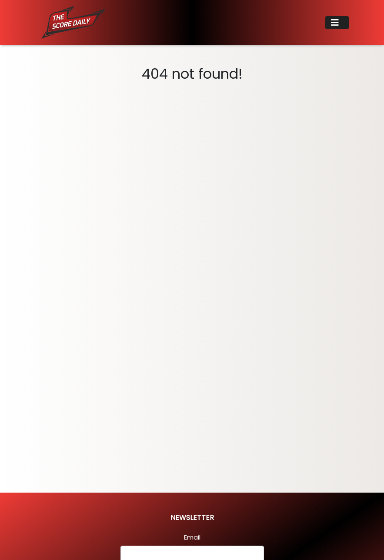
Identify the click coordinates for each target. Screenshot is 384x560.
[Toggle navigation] (337, 22)
